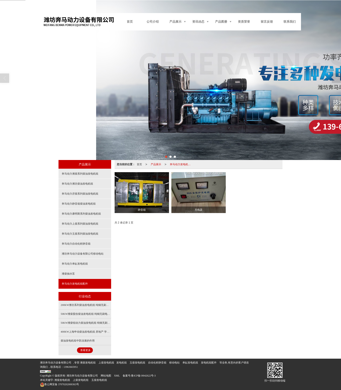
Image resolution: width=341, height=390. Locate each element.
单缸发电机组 (190, 362)
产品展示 (175, 21)
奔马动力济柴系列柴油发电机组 (80, 193)
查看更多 (85, 350)
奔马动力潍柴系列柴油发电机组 (80, 173)
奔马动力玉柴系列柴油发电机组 (80, 233)
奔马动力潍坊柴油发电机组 (77, 183)
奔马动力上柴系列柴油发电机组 (80, 223)
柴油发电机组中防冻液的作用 (78, 340)
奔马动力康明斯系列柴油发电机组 (81, 213)
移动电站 (174, 362)
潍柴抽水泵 (68, 273)
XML (117, 375)
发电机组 (90, 362)
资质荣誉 (244, 21)
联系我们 (290, 21)
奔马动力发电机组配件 (181, 164)
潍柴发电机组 (62, 380)
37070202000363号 (59, 384)
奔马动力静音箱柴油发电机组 (79, 203)
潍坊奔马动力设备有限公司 (55, 362)
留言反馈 (267, 21)
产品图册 (221, 21)
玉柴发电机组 (137, 362)
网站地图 (106, 375)
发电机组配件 (209, 362)
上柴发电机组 (106, 362)
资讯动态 (198, 21)
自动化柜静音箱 (157, 362)
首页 (130, 21)
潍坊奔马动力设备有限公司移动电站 (83, 253)
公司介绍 (153, 21)
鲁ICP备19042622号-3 (143, 375)
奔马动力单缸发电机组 (75, 263)
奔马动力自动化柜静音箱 (76, 243)
